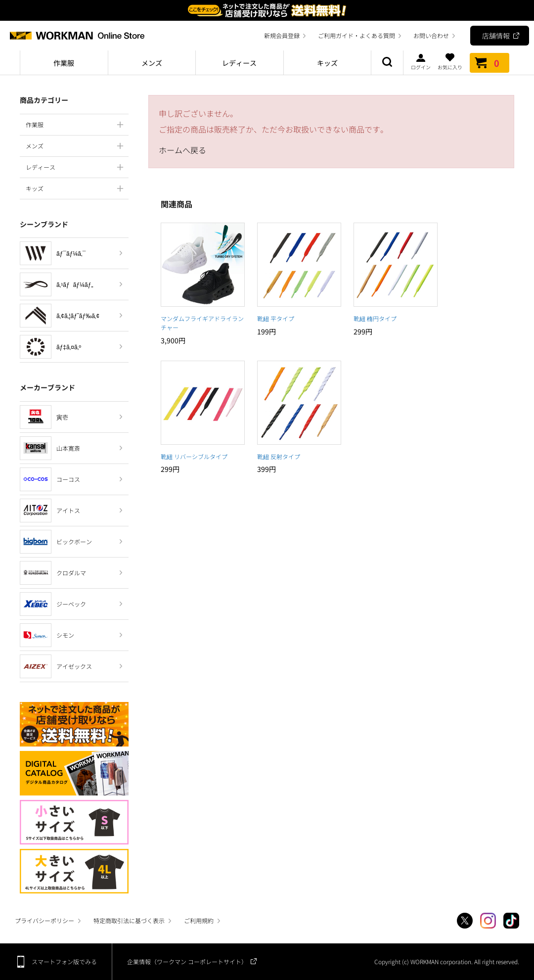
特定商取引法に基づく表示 (129, 920)
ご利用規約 (199, 920)
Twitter (465, 921)
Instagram (488, 921)
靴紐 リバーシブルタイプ (194, 456)
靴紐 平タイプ (275, 318)
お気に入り (450, 61)
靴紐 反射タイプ (278, 456)
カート (489, 62)
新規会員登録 (282, 35)
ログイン (421, 61)
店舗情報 (496, 36)
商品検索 (387, 62)
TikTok (511, 921)
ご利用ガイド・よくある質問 (356, 35)
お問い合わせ (431, 35)
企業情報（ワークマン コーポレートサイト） (187, 961)
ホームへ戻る (182, 150)
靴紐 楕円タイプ (375, 318)
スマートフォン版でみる (64, 961)
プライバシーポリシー (44, 920)
